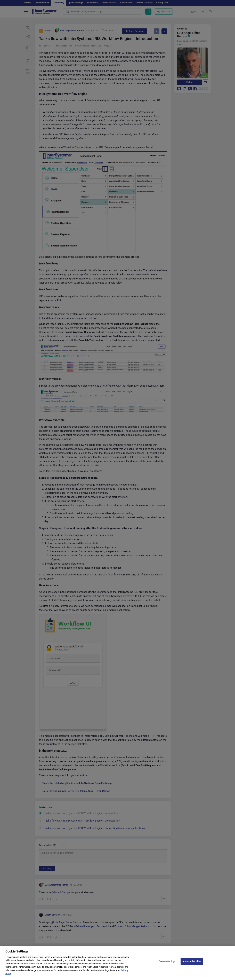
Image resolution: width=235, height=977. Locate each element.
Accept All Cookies (191, 963)
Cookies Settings (167, 963)
